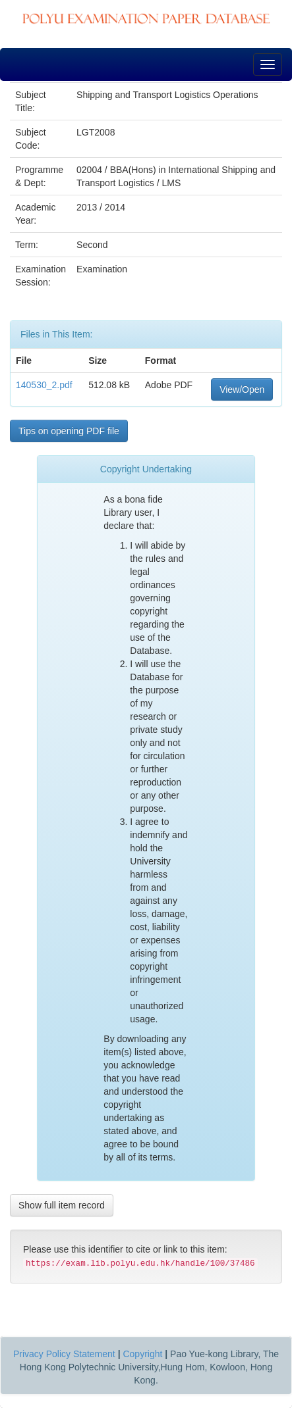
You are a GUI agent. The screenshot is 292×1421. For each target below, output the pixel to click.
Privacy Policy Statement (64, 1354)
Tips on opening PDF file (68, 431)
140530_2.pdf (44, 385)
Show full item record (61, 1205)
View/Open (241, 389)
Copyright (142, 1354)
